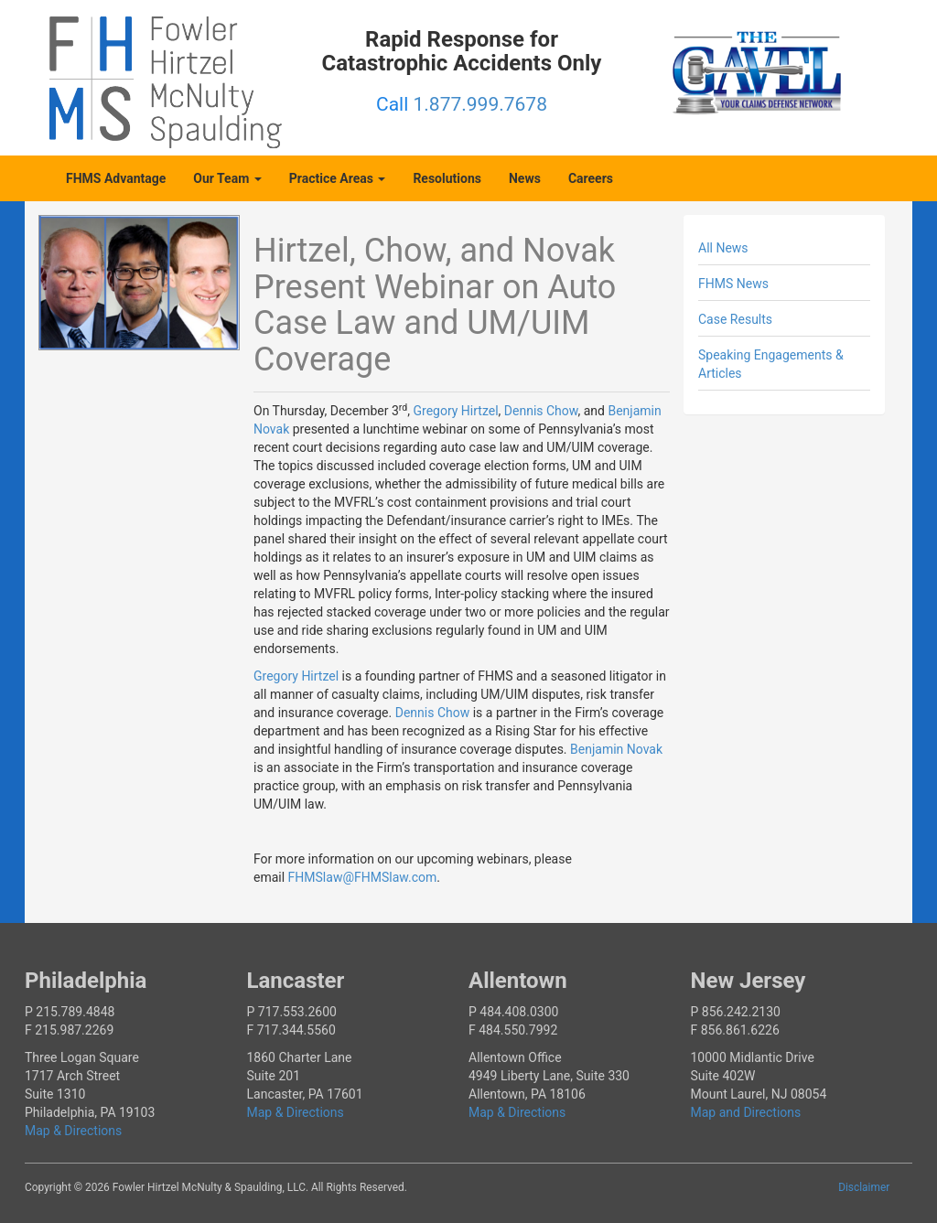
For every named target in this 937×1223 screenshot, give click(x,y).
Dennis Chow (541, 410)
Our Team (227, 178)
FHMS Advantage (116, 178)
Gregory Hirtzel (455, 410)
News (525, 178)
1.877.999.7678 (480, 104)
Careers (590, 178)
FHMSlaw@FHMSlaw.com (362, 877)
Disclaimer (863, 1187)
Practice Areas (337, 178)
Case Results (735, 319)
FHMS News (733, 283)
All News (723, 248)
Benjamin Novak (616, 749)
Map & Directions (73, 1130)
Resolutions (447, 178)
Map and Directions (746, 1112)
